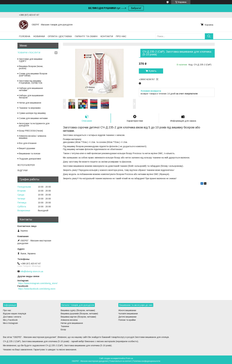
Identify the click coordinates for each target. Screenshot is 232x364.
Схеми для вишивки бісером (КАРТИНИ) (33, 74)
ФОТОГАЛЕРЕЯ (26, 165)
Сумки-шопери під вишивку (32, 113)
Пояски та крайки (127, 320)
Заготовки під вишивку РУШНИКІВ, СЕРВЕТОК (30, 82)
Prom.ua (129, 358)
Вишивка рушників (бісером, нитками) (79, 313)
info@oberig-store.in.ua (31, 271)
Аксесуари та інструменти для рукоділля (34, 124)
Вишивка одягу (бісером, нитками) (78, 310)
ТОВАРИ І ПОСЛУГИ (28, 52)
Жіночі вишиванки (127, 310)
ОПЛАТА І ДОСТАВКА (60, 36)
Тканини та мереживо (30, 108)
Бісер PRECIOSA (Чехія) (31, 130)
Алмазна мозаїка (69, 320)
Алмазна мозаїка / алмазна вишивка (32, 137)
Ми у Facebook (10, 320)
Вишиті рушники (27, 148)
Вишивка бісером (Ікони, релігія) (31, 67)
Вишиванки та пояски (29, 153)
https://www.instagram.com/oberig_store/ (38, 283)
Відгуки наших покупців (14, 313)
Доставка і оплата (12, 317)
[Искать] (209, 36)
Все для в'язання (27, 143)
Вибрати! (136, 8)
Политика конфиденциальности (146, 361)
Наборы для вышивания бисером (31, 96)
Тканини (65, 326)
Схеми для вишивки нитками (33, 118)
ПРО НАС (121, 36)
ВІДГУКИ (22, 170)
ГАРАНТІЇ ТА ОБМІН (86, 36)
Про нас (7, 310)
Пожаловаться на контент (120, 361)
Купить (152, 71)
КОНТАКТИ (106, 36)
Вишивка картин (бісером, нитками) (78, 317)
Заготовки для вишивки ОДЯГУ (30, 60)
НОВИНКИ (39, 36)
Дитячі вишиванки (127, 317)
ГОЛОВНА (24, 36)
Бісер (63, 329)
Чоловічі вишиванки (128, 313)
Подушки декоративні (30, 158)
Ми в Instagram (10, 323)
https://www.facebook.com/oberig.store (36, 289)
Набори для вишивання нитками (31, 89)
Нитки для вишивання (30, 103)
